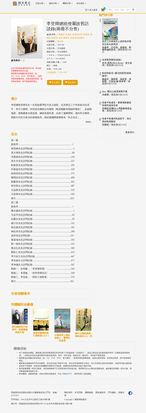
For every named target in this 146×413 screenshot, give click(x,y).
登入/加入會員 (91, 10)
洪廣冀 (105, 94)
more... (89, 121)
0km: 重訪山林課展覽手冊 (114, 91)
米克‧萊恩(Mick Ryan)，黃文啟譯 (117, 64)
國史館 (60, 41)
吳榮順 (105, 124)
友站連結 (81, 3)
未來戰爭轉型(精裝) (111, 60)
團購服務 (89, 392)
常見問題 (79, 392)
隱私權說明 (100, 392)
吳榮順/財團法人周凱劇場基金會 (117, 109)
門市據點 (112, 392)
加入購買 (54, 82)
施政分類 (54, 3)
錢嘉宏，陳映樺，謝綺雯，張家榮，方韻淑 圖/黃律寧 (116, 80)
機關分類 (67, 3)
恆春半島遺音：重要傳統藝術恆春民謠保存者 (116, 104)
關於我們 (68, 392)
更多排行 (129, 132)
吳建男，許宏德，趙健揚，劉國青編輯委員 (116, 48)
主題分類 (40, 3)
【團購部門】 (67, 374)
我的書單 (70, 82)
